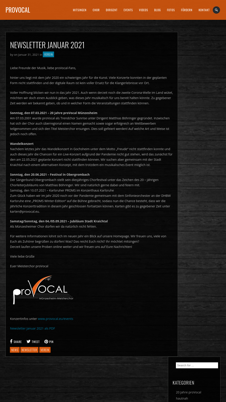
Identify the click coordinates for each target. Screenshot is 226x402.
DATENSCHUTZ (128, 379)
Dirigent (112, 10)
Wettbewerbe (195, 104)
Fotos (171, 10)
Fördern (186, 10)
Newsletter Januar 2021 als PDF (32, 328)
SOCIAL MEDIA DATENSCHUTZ (193, 379)
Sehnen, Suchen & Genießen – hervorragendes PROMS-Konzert (198, 151)
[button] (9, 392)
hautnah (191, 73)
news (14, 350)
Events (128, 10)
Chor (96, 10)
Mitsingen (80, 10)
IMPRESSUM (72, 379)
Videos (143, 10)
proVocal (18, 9)
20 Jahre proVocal (198, 67)
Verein (48, 54)
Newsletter (193, 92)
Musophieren (195, 86)
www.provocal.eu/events (55, 319)
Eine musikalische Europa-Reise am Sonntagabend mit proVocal (198, 215)
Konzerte (191, 79)
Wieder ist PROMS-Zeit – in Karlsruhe (201, 169)
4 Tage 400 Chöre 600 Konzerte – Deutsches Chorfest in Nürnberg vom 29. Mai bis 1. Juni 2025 (201, 190)
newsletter (29, 350)
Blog (157, 10)
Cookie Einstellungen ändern (25, 379)
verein (45, 350)
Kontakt (204, 10)
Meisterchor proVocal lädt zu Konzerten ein (200, 133)
